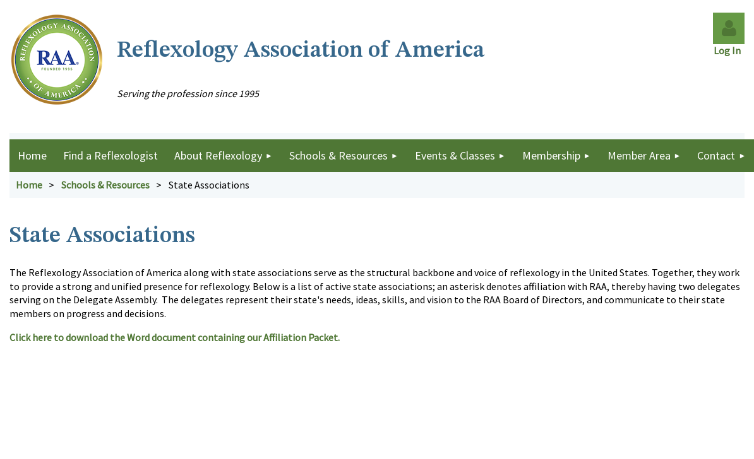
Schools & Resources (105, 184)
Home (29, 184)
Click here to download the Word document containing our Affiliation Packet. (175, 337)
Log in (729, 28)
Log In (729, 50)
